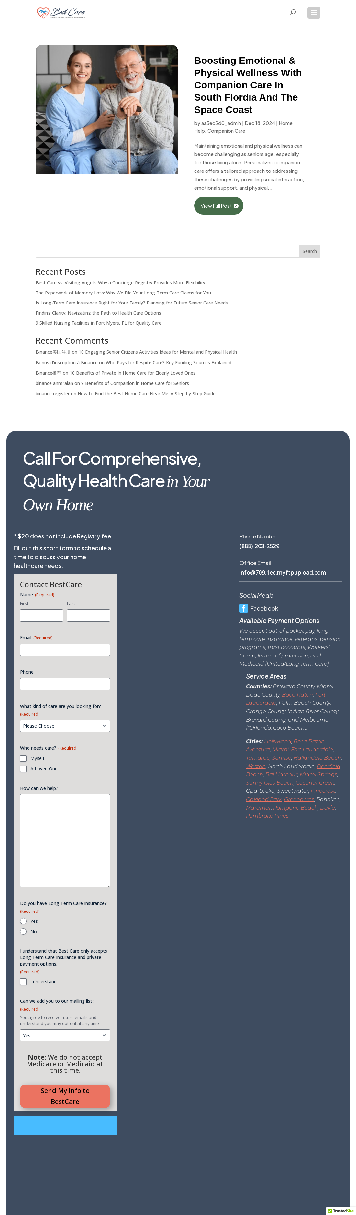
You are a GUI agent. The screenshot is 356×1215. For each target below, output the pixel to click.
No (33, 932)
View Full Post (216, 206)
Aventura (258, 750)
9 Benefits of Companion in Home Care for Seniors (135, 384)
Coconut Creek (315, 783)
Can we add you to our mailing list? (57, 1005)
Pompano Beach (295, 808)
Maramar (258, 808)
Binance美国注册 (53, 352)
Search (310, 252)
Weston (256, 767)
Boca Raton (297, 695)
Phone (27, 672)
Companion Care (226, 130)
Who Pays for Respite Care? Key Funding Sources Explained (168, 363)
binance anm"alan (54, 384)
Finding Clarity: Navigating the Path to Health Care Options (98, 313)
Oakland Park (264, 800)
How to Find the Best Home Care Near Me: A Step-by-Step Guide (147, 394)
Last (71, 604)
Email (36, 638)
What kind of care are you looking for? (60, 710)
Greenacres (299, 800)
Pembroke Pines (267, 816)
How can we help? (39, 788)
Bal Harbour (281, 775)
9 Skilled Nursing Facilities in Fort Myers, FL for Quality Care (98, 323)
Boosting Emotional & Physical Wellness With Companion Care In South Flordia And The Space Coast (248, 85)
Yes (34, 921)
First (24, 604)
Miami (280, 750)
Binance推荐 (48, 373)
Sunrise (281, 758)
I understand (43, 982)
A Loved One (44, 769)
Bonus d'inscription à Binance (67, 363)
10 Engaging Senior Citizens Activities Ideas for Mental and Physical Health (158, 352)
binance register (53, 394)
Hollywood (277, 742)
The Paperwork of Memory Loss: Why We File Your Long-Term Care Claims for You (123, 293)
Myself (37, 759)
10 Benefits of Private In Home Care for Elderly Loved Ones (132, 373)
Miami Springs (318, 775)
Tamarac (258, 758)
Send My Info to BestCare (65, 1097)
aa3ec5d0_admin (221, 123)
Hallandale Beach (317, 758)
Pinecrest (323, 792)
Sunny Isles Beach (270, 783)
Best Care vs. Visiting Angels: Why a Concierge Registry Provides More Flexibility (120, 283)
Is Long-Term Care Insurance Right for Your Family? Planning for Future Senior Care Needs (132, 303)
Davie (327, 808)
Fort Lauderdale (312, 750)
